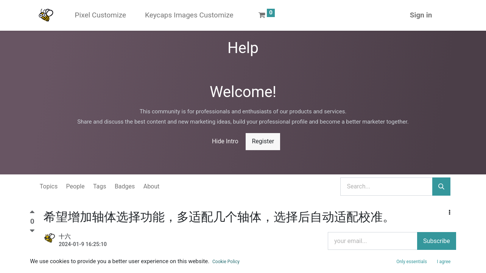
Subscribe (436, 241)
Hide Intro (225, 141)
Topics (49, 186)
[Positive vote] (32, 214)
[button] (449, 212)
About (151, 186)
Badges (125, 186)
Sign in (421, 15)
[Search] (441, 186)
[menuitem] (100, 15)
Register (263, 141)
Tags (99, 186)
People (75, 186)
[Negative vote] (32, 231)
